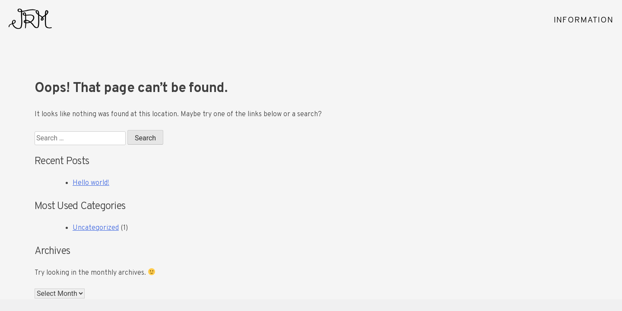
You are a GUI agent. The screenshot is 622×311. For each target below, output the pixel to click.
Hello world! (91, 183)
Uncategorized (96, 228)
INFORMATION (583, 20)
